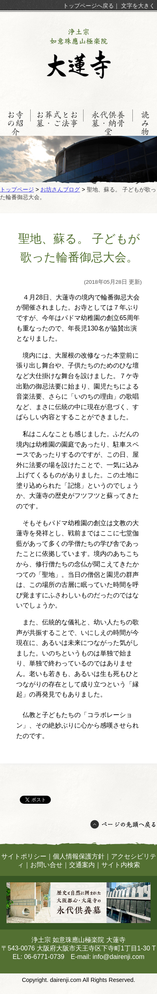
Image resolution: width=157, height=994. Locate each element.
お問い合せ (46, 864)
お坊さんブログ (60, 189)
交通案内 (82, 864)
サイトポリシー (23, 856)
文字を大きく (138, 5)
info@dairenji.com (118, 956)
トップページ (17, 189)
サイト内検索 (120, 864)
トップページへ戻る (88, 5)
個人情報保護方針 (79, 856)
